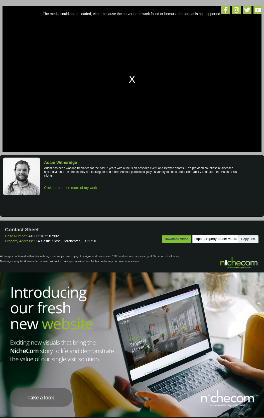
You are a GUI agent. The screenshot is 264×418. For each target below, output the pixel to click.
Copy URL (248, 239)
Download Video (176, 239)
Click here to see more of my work (70, 188)
